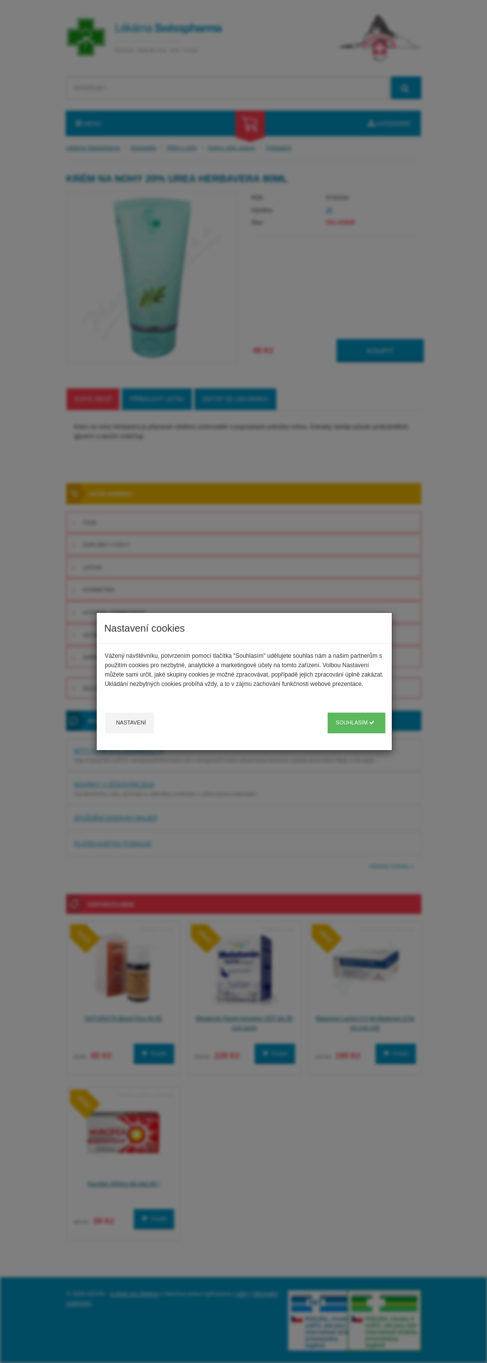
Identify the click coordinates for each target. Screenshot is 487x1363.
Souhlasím (355, 722)
